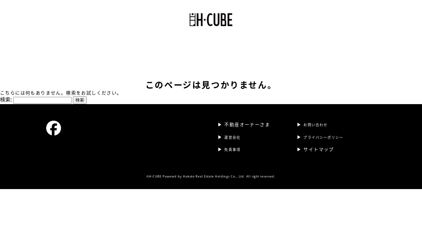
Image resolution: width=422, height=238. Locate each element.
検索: (6, 93)
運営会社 (197, 41)
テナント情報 (231, 41)
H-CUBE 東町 (161, 41)
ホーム (128, 41)
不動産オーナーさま (279, 41)
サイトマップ (318, 142)
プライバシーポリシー (328, 130)
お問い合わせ (318, 117)
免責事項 (234, 142)
